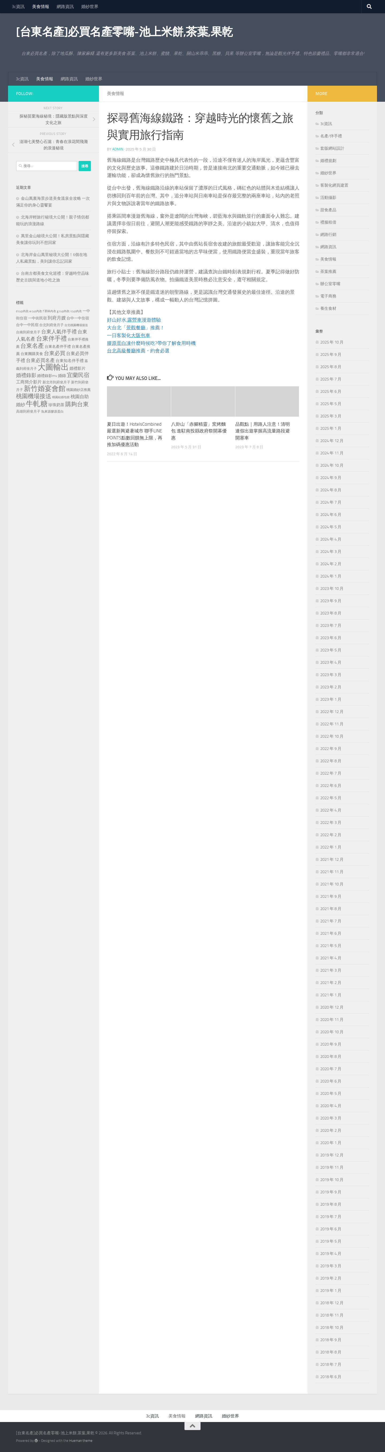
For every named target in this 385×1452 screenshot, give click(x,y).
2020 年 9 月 (330, 1044)
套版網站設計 (332, 148)
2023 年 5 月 (330, 650)
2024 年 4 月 (330, 539)
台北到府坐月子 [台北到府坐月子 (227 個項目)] (51, 325)
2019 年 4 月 (330, 1253)
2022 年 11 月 (332, 724)
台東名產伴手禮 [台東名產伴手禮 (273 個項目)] (58, 346)
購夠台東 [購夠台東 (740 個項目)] (77, 404)
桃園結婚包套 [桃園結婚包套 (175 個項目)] (61, 397)
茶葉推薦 (328, 271)
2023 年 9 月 (330, 600)
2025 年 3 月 (330, 416)
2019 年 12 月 (332, 1155)
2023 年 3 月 (330, 674)
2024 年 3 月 (330, 551)
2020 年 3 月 (330, 1118)
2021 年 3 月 (330, 970)
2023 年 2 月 (330, 687)
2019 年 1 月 (330, 1290)
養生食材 (328, 308)
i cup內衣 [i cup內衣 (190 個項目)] (76, 311)
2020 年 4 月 (330, 1105)
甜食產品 (328, 210)
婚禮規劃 (328, 160)
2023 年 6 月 (330, 637)
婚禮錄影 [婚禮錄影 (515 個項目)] (26, 375)
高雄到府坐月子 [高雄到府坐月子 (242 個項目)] (28, 411)
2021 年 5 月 (330, 945)
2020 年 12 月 (332, 1007)
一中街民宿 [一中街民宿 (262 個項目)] (37, 318)
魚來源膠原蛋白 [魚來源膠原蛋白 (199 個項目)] (52, 411)
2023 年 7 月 (330, 625)
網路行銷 (328, 234)
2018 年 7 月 (330, 1364)
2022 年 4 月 (330, 810)
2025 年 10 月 (332, 342)
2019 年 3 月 (330, 1266)
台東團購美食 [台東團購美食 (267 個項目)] (32, 354)
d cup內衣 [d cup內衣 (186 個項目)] (22, 311)
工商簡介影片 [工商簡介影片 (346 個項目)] (29, 381)
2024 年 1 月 (330, 576)
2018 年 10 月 (332, 1327)
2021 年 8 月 (330, 908)
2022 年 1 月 (330, 847)
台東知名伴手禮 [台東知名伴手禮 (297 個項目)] (70, 360)
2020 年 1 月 (330, 1142)
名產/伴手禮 (331, 136)
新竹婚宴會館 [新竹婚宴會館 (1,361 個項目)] (45, 388)
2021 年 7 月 (330, 921)
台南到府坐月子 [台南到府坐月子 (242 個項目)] (28, 332)
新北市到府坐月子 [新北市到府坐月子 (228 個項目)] (56, 382)
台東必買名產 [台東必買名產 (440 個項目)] (40, 360)
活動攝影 (328, 197)
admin (117, 149)
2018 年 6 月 (330, 1376)
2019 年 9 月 (330, 1192)
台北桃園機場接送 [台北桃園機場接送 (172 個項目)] (76, 325)
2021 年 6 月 (330, 933)
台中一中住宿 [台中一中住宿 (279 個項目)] (78, 318)
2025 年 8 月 (330, 366)
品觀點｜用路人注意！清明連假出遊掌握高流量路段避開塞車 (262, 430)
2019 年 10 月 (332, 1179)
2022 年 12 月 (332, 711)
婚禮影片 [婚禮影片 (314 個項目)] (78, 368)
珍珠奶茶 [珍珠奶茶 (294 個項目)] (56, 404)
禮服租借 (328, 222)
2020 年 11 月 (332, 1019)
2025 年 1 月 (330, 428)
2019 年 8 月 (330, 1204)
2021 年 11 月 (332, 871)
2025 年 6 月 (330, 391)
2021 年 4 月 (330, 958)
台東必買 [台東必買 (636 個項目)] (54, 353)
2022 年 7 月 (330, 773)
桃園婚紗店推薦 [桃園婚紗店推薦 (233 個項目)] (78, 390)
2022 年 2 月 (330, 834)
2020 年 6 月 (330, 1081)
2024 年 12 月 (332, 440)
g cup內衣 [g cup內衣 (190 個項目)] (63, 311)
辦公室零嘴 (330, 283)
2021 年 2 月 (330, 982)
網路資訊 (65, 6)
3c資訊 (18, 6)
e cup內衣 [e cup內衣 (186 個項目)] (35, 311)
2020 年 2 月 (330, 1130)
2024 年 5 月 (330, 527)
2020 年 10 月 (332, 1031)
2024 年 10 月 (332, 465)
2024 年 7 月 (330, 502)
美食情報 (40, 6)
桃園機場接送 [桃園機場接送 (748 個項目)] (33, 396)
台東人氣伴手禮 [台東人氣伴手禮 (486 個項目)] (59, 332)
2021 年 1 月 (330, 995)
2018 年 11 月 (332, 1315)
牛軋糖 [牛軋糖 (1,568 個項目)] (37, 403)
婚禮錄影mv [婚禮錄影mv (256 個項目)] (47, 376)
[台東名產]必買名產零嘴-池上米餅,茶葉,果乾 (124, 32)
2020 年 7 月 (330, 1068)
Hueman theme (81, 1441)
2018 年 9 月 (330, 1339)
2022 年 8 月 (330, 761)
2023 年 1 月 (330, 699)
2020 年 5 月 (330, 1093)
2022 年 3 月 (330, 822)
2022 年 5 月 (330, 797)
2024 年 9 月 (330, 477)
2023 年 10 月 (332, 588)
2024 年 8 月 (330, 490)
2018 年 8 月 (330, 1352)
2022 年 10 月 (332, 736)
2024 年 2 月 (330, 563)
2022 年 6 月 (330, 785)
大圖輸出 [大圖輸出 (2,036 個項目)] (53, 367)
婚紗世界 (89, 6)
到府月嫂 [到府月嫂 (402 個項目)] (57, 317)
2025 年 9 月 (330, 354)
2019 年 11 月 (332, 1167)
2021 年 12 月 (332, 859)
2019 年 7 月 (330, 1216)
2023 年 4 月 (330, 662)
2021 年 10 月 (332, 884)
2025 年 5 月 (330, 403)
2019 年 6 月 (330, 1229)
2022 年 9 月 (330, 748)
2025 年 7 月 (330, 379)
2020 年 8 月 (330, 1056)
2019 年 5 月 (330, 1241)
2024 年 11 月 (332, 453)
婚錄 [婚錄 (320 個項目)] (62, 375)
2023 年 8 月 (330, 613)
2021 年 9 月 (330, 896)
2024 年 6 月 (330, 514)
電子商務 (328, 296)
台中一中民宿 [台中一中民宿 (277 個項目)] (27, 325)
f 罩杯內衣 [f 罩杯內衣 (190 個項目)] (49, 311)
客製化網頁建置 (334, 185)
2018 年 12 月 (332, 1302)
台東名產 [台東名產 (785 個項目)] (32, 345)
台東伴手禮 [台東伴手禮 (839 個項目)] (51, 338)
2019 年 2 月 (330, 1278)
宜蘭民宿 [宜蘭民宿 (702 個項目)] (78, 375)
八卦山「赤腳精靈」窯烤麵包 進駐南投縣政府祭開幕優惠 (199, 430)
